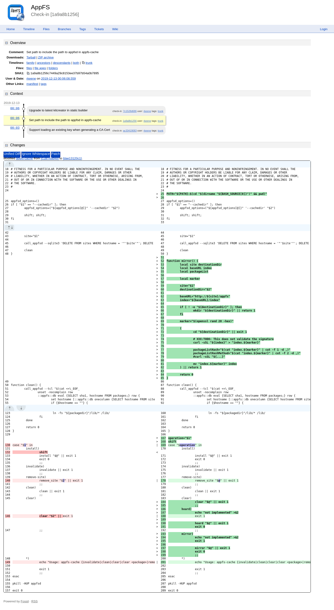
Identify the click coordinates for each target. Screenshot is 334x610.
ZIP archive (46, 57)
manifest (32, 84)
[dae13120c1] (72, 158)
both (76, 62)
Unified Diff (12, 154)
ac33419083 (130, 130)
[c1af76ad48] (50, 158)
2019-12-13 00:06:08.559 (58, 78)
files (29, 68)
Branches (64, 29)
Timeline (29, 29)
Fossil (25, 601)
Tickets (99, 29)
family (30, 62)
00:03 (14, 128)
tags (43, 84)
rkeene (31, 78)
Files (46, 29)
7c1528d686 (130, 111)
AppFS (40, 7)
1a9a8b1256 (130, 120)
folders (53, 68)
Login (324, 29)
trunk (89, 62)
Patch (55, 154)
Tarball (30, 57)
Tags (82, 29)
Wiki (115, 29)
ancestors (44, 62)
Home (10, 29)
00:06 (14, 108)
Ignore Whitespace (36, 154)
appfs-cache (24, 158)
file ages (40, 68)
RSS (34, 601)
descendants (62, 62)
